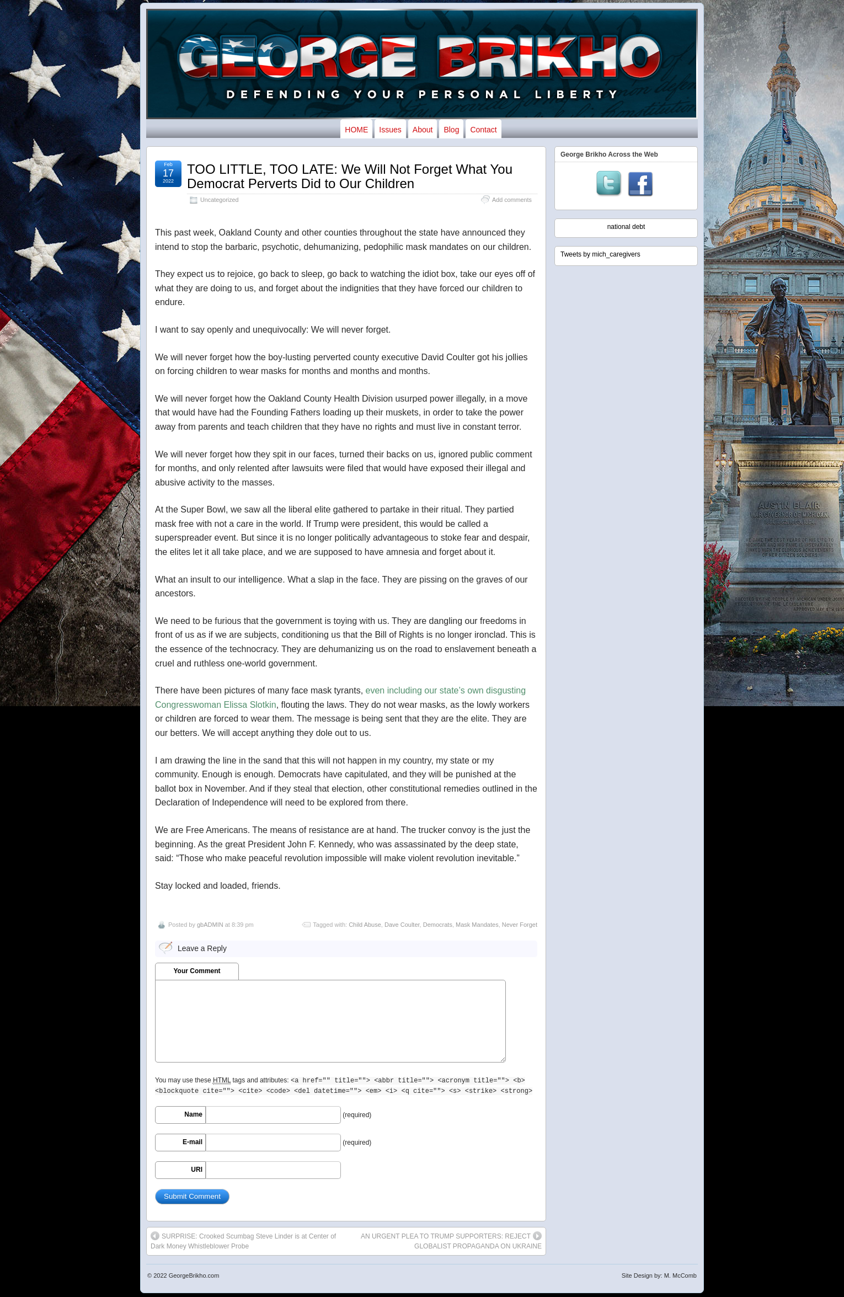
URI (196, 1169)
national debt (626, 227)
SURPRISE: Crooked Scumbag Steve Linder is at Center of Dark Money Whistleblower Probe (243, 1240)
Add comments (512, 199)
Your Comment (196, 971)
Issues (390, 129)
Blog (451, 129)
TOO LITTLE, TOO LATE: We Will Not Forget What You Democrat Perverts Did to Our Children (349, 176)
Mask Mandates (477, 924)
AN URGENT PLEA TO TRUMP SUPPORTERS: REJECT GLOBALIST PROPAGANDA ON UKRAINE (451, 1240)
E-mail (192, 1142)
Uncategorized (219, 199)
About (423, 129)
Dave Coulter (402, 924)
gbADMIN (210, 924)
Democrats (437, 924)
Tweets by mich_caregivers (600, 254)
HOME (356, 129)
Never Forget (519, 924)
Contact (483, 129)
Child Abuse (365, 924)
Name (193, 1114)
